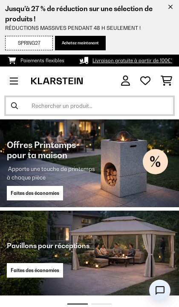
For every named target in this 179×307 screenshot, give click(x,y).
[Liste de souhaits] (145, 81)
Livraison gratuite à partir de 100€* (132, 61)
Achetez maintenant (80, 43)
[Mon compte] (125, 81)
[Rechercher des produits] (89, 106)
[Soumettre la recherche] (14, 106)
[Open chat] (159, 290)
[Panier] (166, 81)
